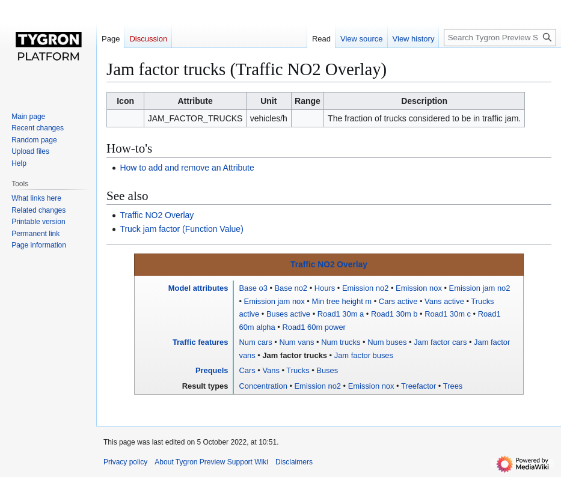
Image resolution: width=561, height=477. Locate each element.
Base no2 (291, 288)
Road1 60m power (313, 327)
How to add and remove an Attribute (187, 167)
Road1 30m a (340, 313)
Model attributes (198, 288)
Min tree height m (341, 301)
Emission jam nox (274, 301)
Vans (270, 370)
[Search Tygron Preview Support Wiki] (500, 37)
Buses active (288, 313)
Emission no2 (365, 288)
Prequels (211, 370)
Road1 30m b (394, 313)
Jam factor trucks (294, 355)
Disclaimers (294, 462)
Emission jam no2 (479, 288)
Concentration (263, 385)
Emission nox (419, 288)
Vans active (444, 301)
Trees (453, 385)
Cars (247, 370)
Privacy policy (125, 462)
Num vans (296, 342)
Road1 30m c (448, 313)
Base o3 (253, 288)
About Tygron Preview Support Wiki (211, 462)
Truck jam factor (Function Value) (181, 229)
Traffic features (200, 342)
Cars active (398, 301)
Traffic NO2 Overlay (157, 215)
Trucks (297, 370)
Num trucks (340, 342)
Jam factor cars (440, 342)
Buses (327, 370)
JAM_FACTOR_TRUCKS (195, 118)
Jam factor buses (363, 355)
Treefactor (418, 385)
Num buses (386, 342)
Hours (324, 288)
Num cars (255, 342)
